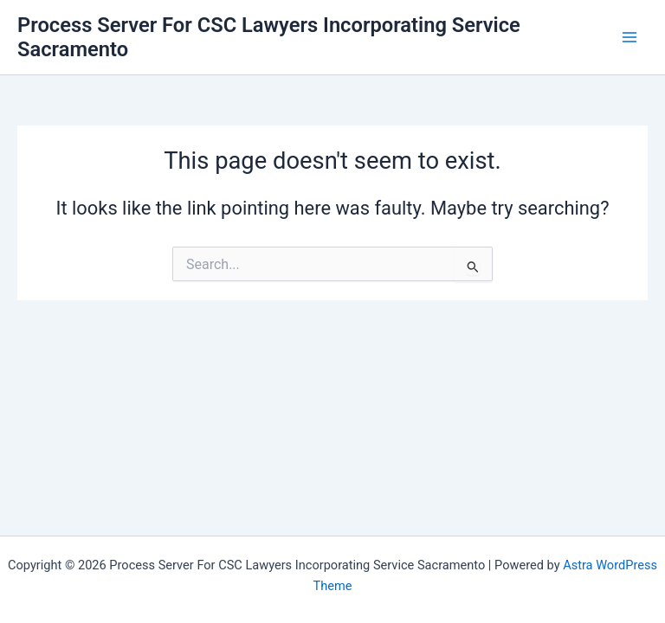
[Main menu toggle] (629, 37)
